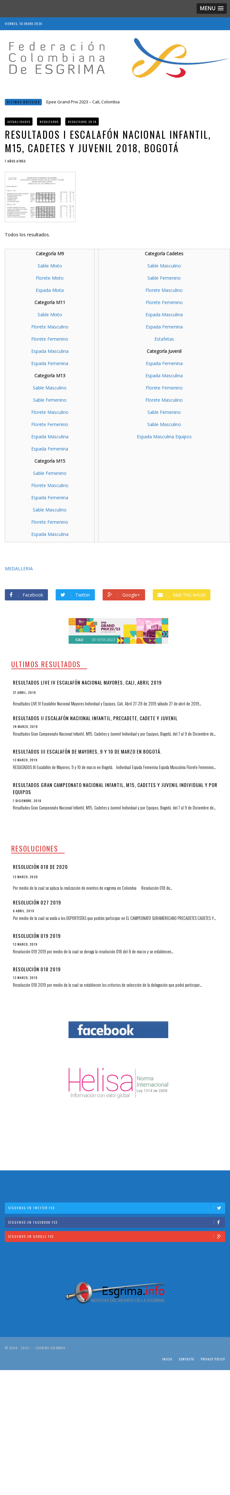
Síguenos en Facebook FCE (116, 1222)
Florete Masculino (50, 327)
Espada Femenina (49, 363)
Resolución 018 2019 (37, 969)
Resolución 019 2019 (37, 935)
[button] (212, 8)
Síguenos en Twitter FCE (116, 1207)
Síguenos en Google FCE (116, 1236)
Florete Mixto (50, 278)
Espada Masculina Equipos (164, 436)
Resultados (49, 121)
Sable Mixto (50, 266)
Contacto (186, 1359)
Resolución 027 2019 (37, 902)
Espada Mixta (50, 290)
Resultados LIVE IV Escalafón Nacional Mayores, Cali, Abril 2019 (87, 682)
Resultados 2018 (82, 121)
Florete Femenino (49, 339)
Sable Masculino (50, 388)
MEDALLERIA (19, 568)
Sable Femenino (50, 400)
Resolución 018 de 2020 (40, 866)
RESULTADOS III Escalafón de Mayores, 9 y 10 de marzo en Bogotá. (87, 751)
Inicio (167, 1359)
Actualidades (19, 121)
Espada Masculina (50, 351)
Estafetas (164, 339)
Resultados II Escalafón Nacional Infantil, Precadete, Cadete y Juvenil (95, 717)
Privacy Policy (213, 1359)
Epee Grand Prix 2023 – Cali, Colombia (83, 102)
